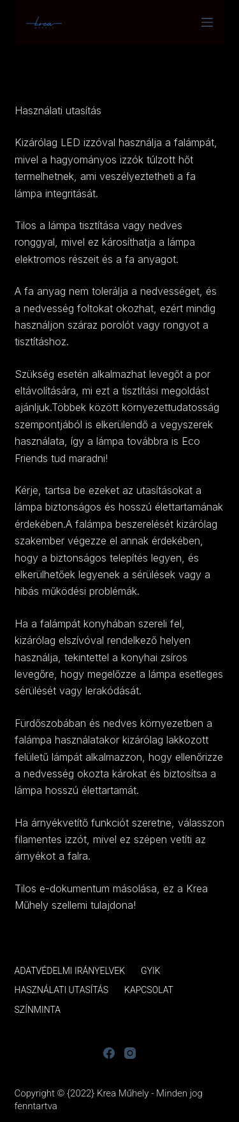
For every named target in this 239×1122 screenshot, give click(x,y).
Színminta (38, 1010)
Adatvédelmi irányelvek (70, 971)
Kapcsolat (148, 990)
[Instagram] (130, 1053)
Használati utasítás (62, 990)
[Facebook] (109, 1053)
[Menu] (207, 22)
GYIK (151, 971)
